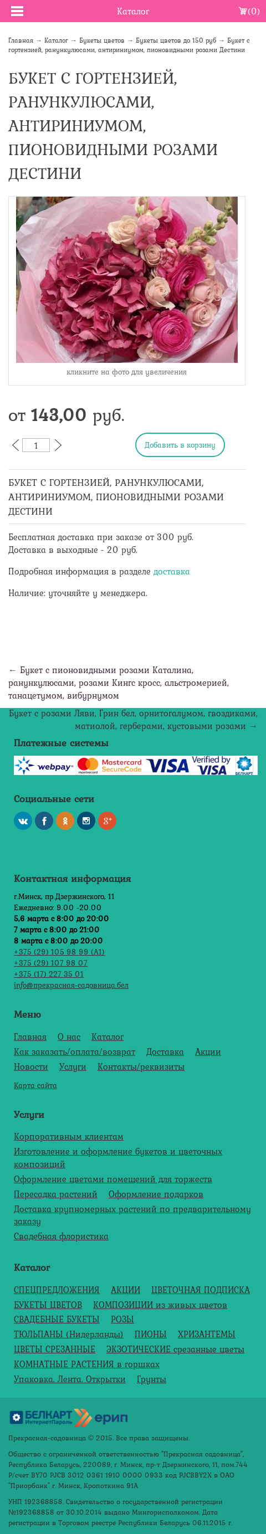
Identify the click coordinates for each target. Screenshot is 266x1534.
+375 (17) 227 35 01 (49, 973)
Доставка (165, 1051)
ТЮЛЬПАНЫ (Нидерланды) (69, 1334)
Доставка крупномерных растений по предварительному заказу (132, 1215)
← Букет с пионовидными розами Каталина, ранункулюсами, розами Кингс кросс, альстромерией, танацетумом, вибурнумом (118, 682)
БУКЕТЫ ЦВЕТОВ (48, 1304)
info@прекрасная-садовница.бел (71, 985)
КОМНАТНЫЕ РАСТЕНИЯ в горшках (87, 1364)
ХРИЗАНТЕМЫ (207, 1334)
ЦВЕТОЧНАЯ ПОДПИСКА (200, 1289)
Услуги (72, 1066)
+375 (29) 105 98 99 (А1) (59, 951)
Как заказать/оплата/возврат (74, 1051)
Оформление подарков (156, 1193)
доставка (172, 571)
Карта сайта (35, 1085)
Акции (208, 1051)
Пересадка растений (56, 1193)
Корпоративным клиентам (69, 1136)
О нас (69, 1036)
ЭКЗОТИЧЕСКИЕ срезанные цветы (175, 1349)
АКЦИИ (125, 1289)
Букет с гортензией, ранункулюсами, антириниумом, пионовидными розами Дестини (129, 45)
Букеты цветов (102, 40)
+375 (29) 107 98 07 (51, 962)
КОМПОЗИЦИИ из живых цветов (160, 1304)
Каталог (56, 40)
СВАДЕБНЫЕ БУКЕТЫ (57, 1319)
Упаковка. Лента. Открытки (70, 1379)
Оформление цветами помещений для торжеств (113, 1179)
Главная (20, 40)
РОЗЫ (122, 1319)
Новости (31, 1066)
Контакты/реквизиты (141, 1066)
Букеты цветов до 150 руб (176, 40)
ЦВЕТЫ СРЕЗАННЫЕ (54, 1349)
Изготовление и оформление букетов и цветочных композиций (118, 1158)
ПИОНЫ (151, 1334)
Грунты (151, 1379)
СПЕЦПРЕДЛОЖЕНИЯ (57, 1289)
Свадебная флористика (61, 1236)
